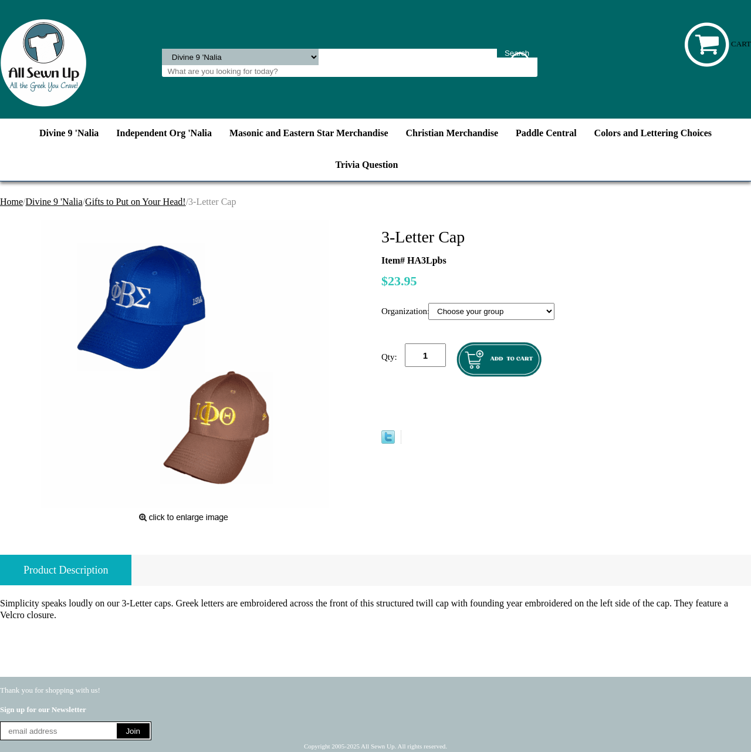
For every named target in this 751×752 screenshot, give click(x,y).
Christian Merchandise (452, 133)
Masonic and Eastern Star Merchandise (308, 133)
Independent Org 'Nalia (164, 133)
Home (11, 202)
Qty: (389, 357)
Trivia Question (367, 165)
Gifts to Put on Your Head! (135, 202)
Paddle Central (546, 133)
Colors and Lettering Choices (653, 133)
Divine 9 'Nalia (69, 133)
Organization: (404, 311)
